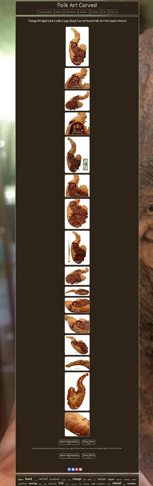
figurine (67, 484)
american (74, 484)
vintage (77, 479)
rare (40, 484)
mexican (52, 483)
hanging (63, 480)
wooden (131, 483)
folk (61, 483)
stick (80, 484)
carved (43, 479)
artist (109, 484)
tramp (35, 480)
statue (134, 479)
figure (20, 479)
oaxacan (119, 480)
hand (28, 479)
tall (85, 480)
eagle (45, 484)
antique (101, 479)
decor (69, 480)
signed (111, 479)
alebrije (86, 484)
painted (22, 483)
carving (32, 483)
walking (127, 480)
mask (89, 480)
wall (93, 483)
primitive (101, 483)
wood (117, 483)
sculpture (54, 479)
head (124, 484)
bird (94, 480)
